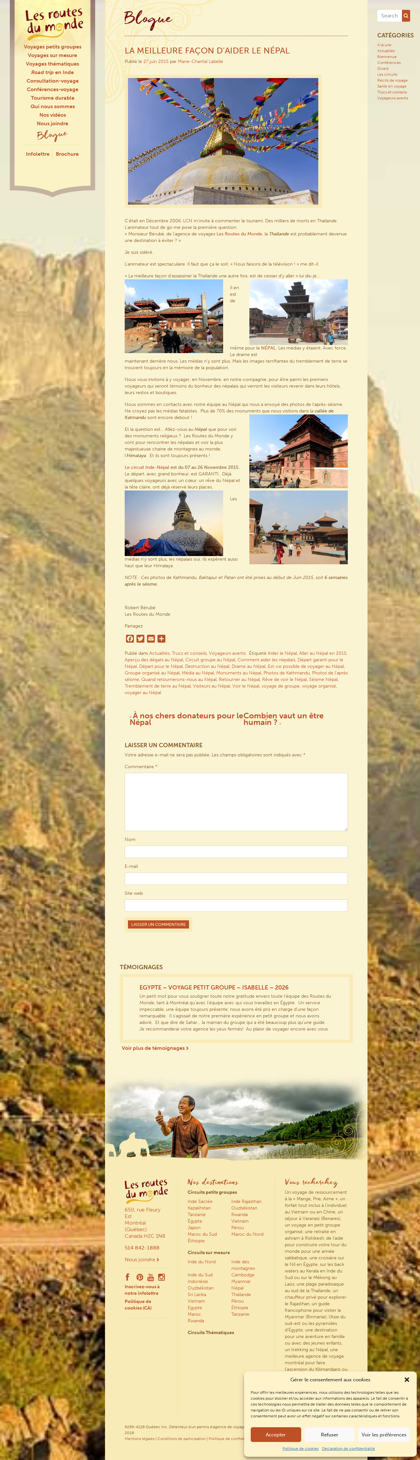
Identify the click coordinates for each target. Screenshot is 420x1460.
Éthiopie (196, 1241)
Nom (130, 839)
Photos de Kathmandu (286, 673)
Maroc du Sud (202, 1234)
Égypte (195, 1221)
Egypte (195, 1307)
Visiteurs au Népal (211, 686)
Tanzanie (197, 1214)
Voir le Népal (245, 686)
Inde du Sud (200, 1275)
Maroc (194, 1314)
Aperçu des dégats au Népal (154, 660)
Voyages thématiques (52, 64)
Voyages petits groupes (52, 47)
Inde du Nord (202, 1262)
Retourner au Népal (239, 679)
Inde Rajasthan (246, 1201)
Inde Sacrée (200, 1201)
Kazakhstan (199, 1208)
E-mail (131, 866)
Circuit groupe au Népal (210, 660)
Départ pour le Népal (161, 666)
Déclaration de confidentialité (348, 1448)
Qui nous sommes (53, 106)
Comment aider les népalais (266, 660)
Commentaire (141, 767)
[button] (407, 1379)
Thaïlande (241, 1294)
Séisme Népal (323, 679)
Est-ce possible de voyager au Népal (306, 666)
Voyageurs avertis (227, 653)
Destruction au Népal (207, 666)
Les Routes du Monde (239, 234)
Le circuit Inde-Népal (147, 467)
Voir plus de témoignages (155, 1048)
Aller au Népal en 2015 (322, 653)
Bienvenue (387, 56)
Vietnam (240, 1221)
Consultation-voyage (53, 81)
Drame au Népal (248, 666)
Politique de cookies (301, 1448)
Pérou (237, 1227)
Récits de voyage (392, 80)
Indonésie (198, 1281)
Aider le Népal (282, 653)
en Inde (52, 72)
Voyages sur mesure (52, 55)
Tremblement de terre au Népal (158, 686)
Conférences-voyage (52, 89)
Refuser (329, 1435)
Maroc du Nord (247, 1234)
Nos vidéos (52, 115)
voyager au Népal (143, 692)
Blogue (52, 135)
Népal (237, 1288)
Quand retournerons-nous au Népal (179, 679)
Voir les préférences (384, 1435)
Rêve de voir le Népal (284, 679)
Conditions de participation (182, 1438)
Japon (194, 1227)
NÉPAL (268, 348)
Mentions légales (140, 1438)
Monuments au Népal (238, 673)
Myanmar (241, 1281)
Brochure (67, 154)
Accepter (276, 1435)
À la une (384, 45)
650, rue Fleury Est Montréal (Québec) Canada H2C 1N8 (145, 1223)
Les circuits (387, 74)
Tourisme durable (52, 98)
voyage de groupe (281, 686)
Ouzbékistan (244, 1208)
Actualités (159, 653)
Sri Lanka (197, 1294)
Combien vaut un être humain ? (283, 719)
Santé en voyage (392, 86)
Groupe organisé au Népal (152, 673)
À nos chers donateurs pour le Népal (186, 719)
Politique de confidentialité (233, 1438)
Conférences (389, 62)
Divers (382, 68)
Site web (134, 893)
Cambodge (243, 1275)
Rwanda (239, 1214)
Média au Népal (198, 673)
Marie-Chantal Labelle (200, 61)
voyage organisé (319, 686)
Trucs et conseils (189, 653)
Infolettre (38, 154)
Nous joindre (52, 123)
